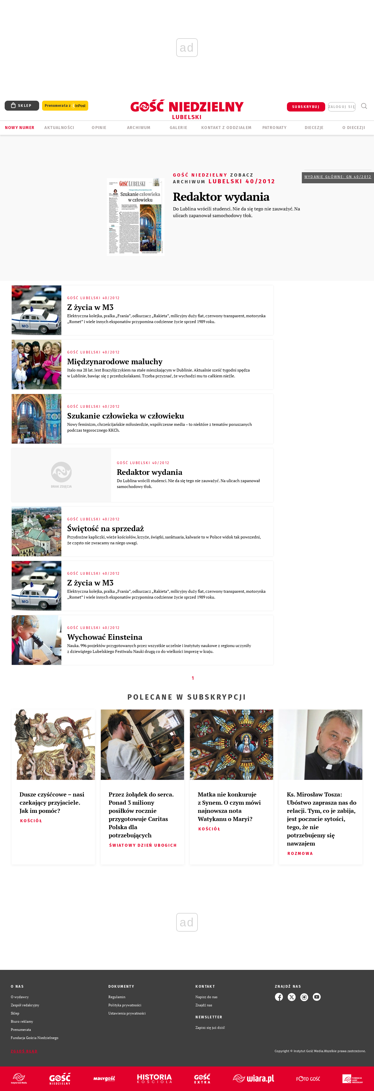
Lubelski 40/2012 (224, 178)
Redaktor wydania (221, 196)
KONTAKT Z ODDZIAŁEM (226, 127)
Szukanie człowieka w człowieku (125, 416)
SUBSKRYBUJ (306, 107)
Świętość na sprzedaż (105, 528)
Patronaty (274, 127)
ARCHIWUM (139, 127)
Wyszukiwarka (364, 106)
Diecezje (314, 127)
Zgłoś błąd (24, 1051)
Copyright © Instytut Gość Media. (299, 1051)
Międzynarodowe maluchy (114, 361)
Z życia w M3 (90, 307)
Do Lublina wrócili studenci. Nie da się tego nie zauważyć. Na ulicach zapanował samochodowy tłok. (236, 211)
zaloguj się (341, 107)
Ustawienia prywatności (127, 1013)
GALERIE (179, 127)
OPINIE (99, 127)
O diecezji (353, 127)
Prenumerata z (65, 105)
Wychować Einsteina (104, 637)
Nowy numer (19, 127)
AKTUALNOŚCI (59, 127)
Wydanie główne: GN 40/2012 (337, 177)
